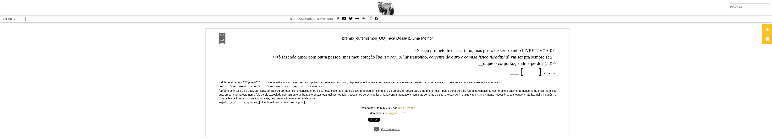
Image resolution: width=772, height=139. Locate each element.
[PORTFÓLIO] (298, 18)
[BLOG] (311, 18)
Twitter (351, 19)
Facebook (338, 19)
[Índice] (330, 18)
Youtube (344, 19)
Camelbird (364, 19)
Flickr (357, 19)
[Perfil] (321, 18)
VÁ (370, 19)
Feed (376, 19)
